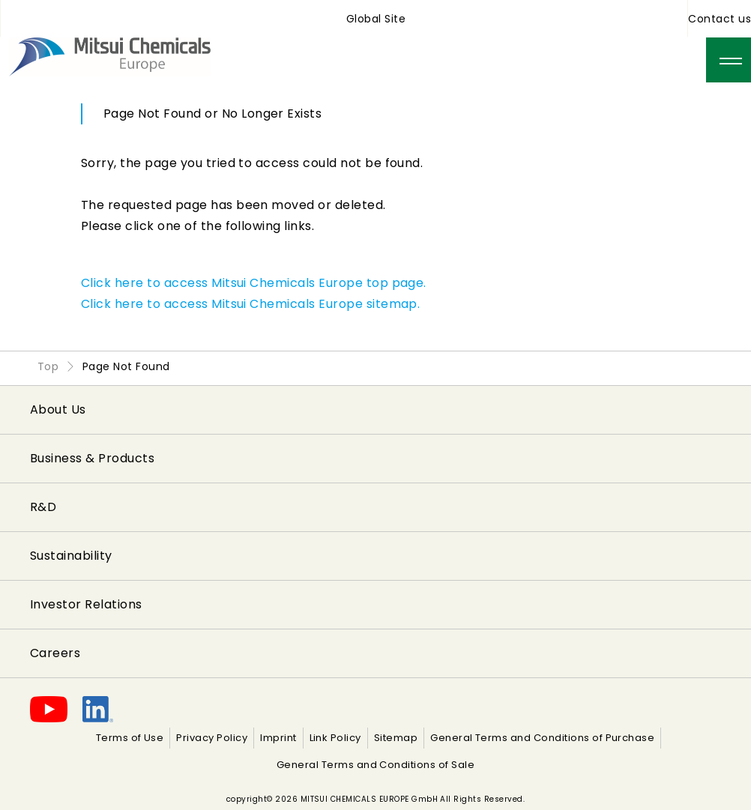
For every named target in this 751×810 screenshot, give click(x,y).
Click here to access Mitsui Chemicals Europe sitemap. (250, 303)
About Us (58, 409)
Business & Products (92, 458)
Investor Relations (86, 604)
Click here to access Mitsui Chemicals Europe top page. (253, 282)
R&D (43, 507)
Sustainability (71, 555)
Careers (55, 653)
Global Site (375, 18)
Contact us (719, 18)
